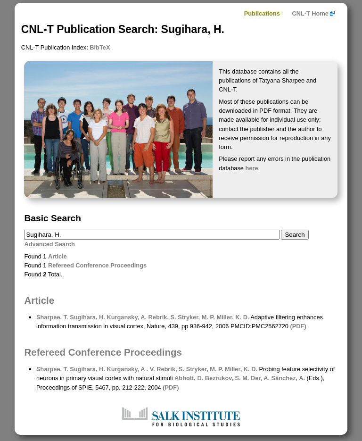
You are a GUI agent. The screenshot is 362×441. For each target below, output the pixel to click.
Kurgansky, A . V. (130, 369)
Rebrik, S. (161, 317)
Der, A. (259, 378)
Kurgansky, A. (126, 317)
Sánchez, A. (287, 378)
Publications (262, 13)
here (252, 168)
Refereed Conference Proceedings (97, 265)
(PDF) (298, 326)
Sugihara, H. (86, 317)
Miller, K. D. (232, 317)
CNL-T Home (313, 13)
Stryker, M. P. (195, 317)
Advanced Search (49, 244)
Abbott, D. (188, 378)
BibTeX (100, 47)
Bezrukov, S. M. (226, 378)
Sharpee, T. (52, 317)
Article (57, 256)
